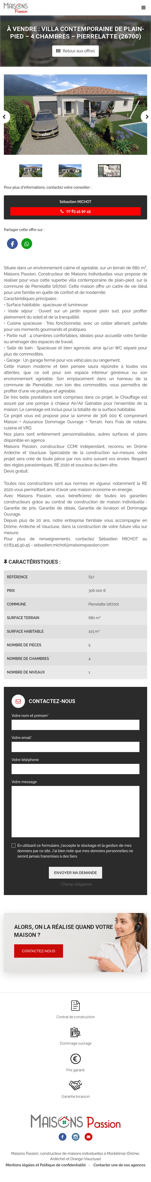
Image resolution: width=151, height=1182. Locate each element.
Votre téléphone (25, 760)
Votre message (24, 782)
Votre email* (22, 738)
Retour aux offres (75, 51)
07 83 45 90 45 (75, 211)
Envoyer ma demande (75, 873)
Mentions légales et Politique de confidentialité (46, 1165)
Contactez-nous (38, 951)
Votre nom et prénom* (30, 716)
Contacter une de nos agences (119, 1165)
